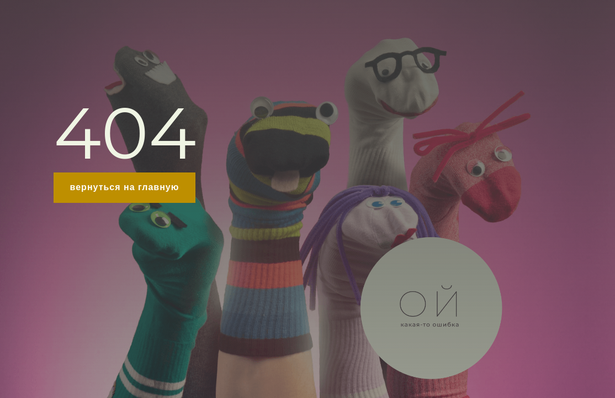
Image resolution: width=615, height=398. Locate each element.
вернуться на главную (124, 187)
